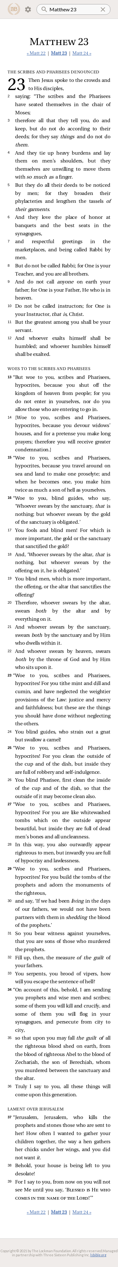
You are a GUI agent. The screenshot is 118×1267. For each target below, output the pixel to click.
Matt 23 (59, 53)
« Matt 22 (36, 53)
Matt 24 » (81, 53)
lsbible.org (98, 1255)
